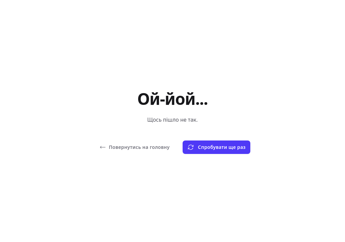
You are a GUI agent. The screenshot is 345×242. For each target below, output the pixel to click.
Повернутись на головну (134, 147)
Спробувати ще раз (216, 147)
